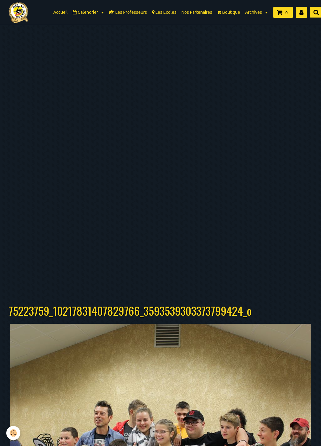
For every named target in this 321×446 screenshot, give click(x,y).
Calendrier (86, 12)
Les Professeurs (128, 12)
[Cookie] (13, 433)
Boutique (228, 12)
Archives (254, 12)
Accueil (60, 12)
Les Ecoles (164, 12)
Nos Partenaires (197, 12)
